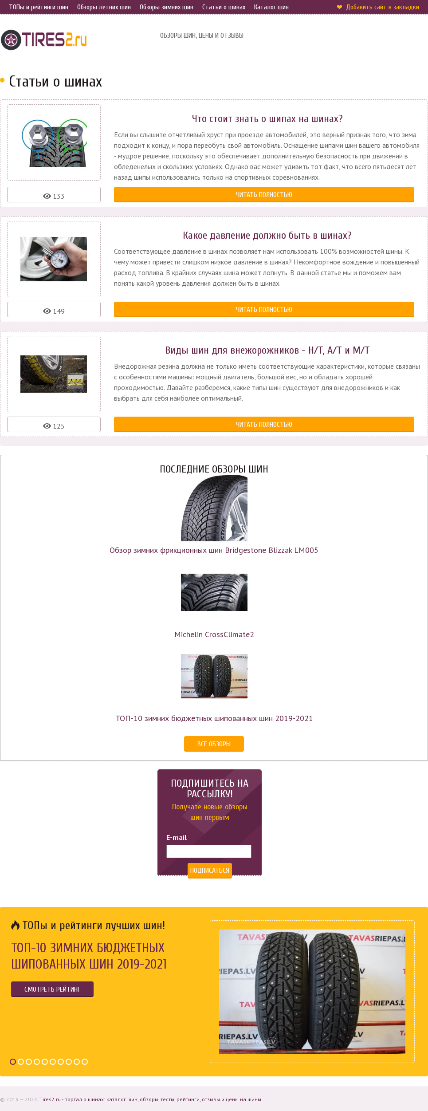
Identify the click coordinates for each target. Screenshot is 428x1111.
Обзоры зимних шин (166, 7)
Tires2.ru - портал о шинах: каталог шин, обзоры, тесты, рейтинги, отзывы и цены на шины (150, 1099)
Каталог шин (271, 7)
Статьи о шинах (223, 7)
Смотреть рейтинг (52, 989)
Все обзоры (214, 744)
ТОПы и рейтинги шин (38, 7)
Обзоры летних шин (104, 7)
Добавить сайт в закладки (382, 7)
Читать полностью (264, 195)
